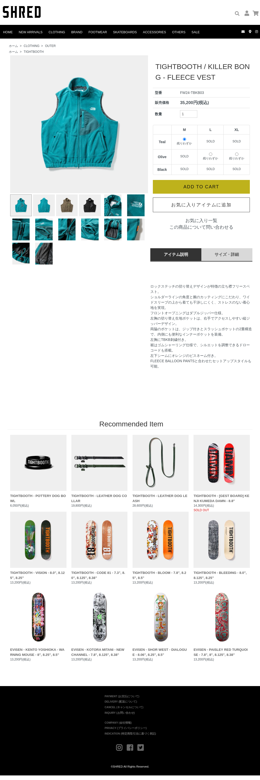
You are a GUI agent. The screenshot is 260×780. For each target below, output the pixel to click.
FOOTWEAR (98, 32)
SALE (195, 32)
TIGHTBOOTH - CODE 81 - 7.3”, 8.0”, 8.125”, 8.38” (99, 547)
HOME (8, 32)
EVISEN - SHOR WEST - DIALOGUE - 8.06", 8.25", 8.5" (161, 626)
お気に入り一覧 (201, 220)
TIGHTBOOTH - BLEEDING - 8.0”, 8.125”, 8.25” (221, 547)
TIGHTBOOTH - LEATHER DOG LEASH (161, 469)
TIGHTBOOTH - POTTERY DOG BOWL (38, 469)
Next (141, 124)
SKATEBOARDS (125, 32)
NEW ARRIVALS (31, 32)
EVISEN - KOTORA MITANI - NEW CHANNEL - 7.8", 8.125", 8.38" (99, 626)
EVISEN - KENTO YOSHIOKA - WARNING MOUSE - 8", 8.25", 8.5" (38, 626)
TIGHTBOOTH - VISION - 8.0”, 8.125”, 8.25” (38, 547)
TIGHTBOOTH (34, 52)
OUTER (50, 46)
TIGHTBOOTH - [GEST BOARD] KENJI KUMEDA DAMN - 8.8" (221, 469)
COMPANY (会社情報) (118, 727)
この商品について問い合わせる (201, 227)
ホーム (13, 46)
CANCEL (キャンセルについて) (124, 711)
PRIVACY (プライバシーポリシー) (126, 732)
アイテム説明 (176, 254)
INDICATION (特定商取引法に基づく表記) (130, 738)
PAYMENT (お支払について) (122, 700)
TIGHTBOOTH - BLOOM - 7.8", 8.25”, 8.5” (161, 547)
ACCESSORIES (154, 32)
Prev (17, 124)
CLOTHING (56, 32)
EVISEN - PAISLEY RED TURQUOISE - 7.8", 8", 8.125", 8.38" (221, 626)
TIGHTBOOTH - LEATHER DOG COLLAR (99, 469)
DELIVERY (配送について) (121, 706)
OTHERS (178, 32)
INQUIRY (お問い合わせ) (120, 717)
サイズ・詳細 (227, 254)
